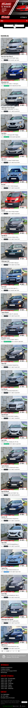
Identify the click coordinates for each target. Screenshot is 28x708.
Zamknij (24, 702)
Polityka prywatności (6, 667)
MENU (2, 21)
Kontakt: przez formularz (8, 698)
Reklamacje (4, 672)
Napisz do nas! (11, 706)
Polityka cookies (5, 669)
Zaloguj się (23, 17)
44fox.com (22, 706)
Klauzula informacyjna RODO (9, 671)
